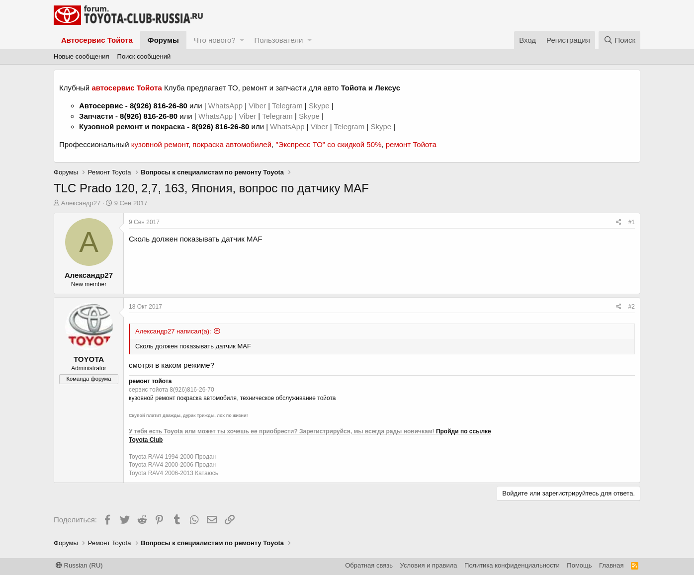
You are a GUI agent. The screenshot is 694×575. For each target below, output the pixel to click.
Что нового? (215, 40)
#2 (631, 306)
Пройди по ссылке (463, 431)
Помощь (579, 565)
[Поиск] (619, 40)
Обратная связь (369, 565)
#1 (631, 222)
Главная (611, 565)
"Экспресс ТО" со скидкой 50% (328, 144)
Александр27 (81, 203)
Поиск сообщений (144, 56)
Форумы (163, 40)
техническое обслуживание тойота (288, 398)
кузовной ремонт (159, 144)
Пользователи (278, 40)
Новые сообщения (81, 56)
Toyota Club (146, 439)
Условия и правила (428, 565)
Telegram (288, 105)
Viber (257, 105)
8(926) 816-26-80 (158, 105)
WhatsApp (226, 105)
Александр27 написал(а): (173, 331)
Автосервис (101, 105)
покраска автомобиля (207, 398)
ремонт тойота (150, 381)
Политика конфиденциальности (512, 565)
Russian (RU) (79, 565)
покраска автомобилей (231, 144)
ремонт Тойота (411, 144)
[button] (242, 40)
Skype (320, 105)
